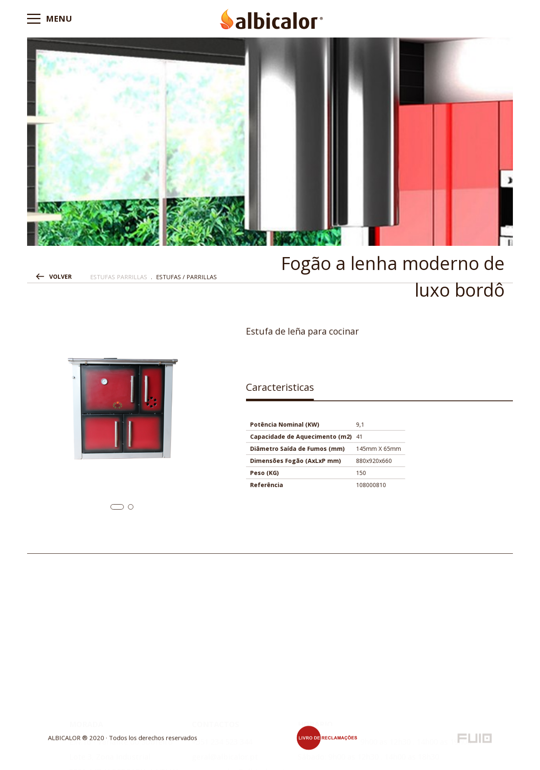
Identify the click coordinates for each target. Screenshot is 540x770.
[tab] (294, 390)
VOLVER (60, 276)
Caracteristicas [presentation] (294, 387)
